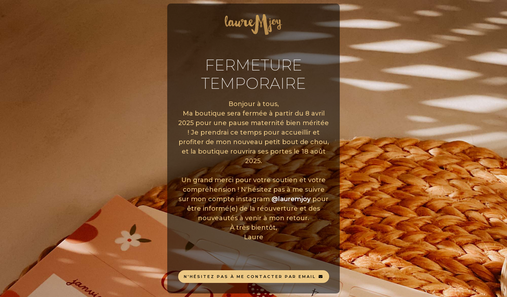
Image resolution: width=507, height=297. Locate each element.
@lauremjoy (291, 199)
